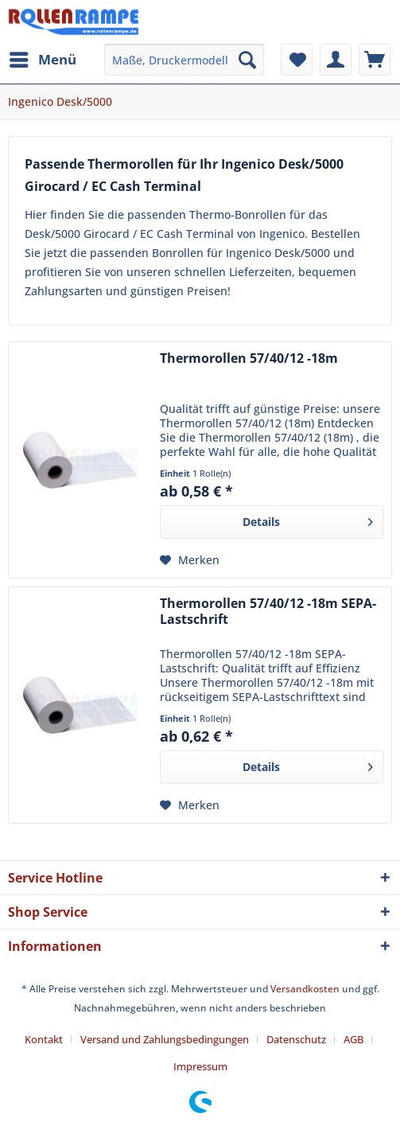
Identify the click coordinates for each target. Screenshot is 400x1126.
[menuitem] (42, 60)
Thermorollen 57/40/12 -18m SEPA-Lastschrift (268, 611)
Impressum (200, 1066)
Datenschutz (296, 1039)
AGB (353, 1039)
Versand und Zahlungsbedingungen (164, 1039)
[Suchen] (247, 60)
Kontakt (44, 1039)
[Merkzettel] (297, 60)
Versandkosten (305, 988)
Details (308, 519)
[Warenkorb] (374, 60)
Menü (43, 57)
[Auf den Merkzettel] (189, 560)
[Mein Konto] (335, 60)
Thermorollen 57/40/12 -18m (249, 358)
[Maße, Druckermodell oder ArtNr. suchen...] (184, 60)
